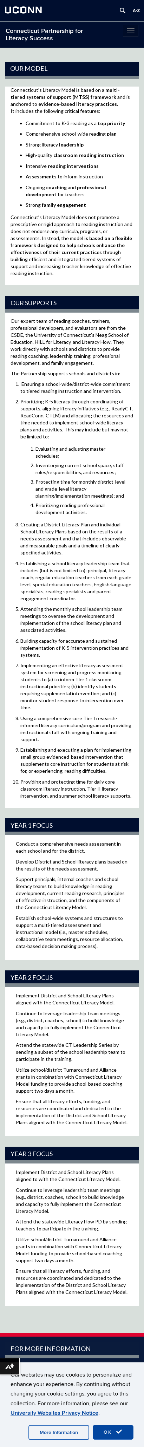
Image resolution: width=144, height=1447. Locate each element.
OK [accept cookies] (113, 1432)
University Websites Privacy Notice (54, 1413)
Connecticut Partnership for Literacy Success (44, 34)
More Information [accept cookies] (59, 1432)
